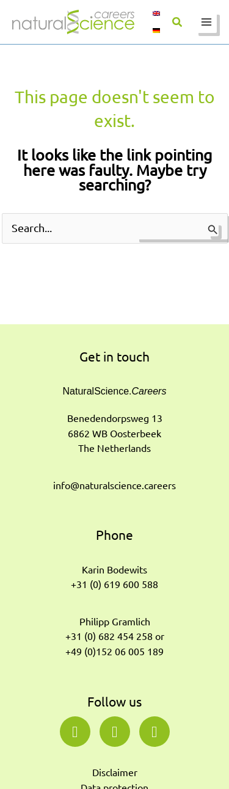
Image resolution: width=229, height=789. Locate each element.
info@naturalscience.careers (114, 485)
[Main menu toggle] (206, 22)
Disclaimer (114, 772)
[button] (177, 23)
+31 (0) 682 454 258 (109, 636)
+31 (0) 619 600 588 (114, 584)
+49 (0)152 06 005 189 (114, 651)
